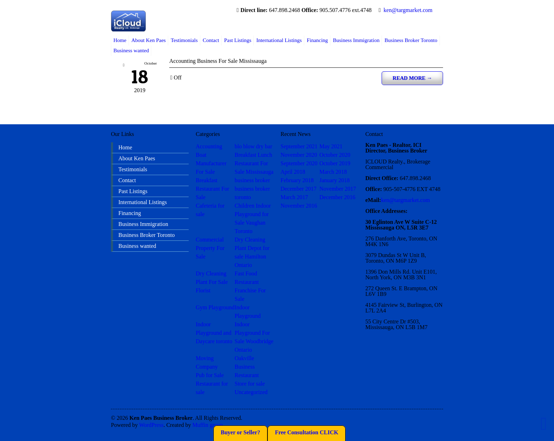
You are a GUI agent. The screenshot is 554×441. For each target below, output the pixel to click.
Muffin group (207, 425)
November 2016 (299, 206)
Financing (317, 40)
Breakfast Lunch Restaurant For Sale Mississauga (254, 163)
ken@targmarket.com (408, 10)
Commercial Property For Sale (210, 248)
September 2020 (299, 163)
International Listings (279, 40)
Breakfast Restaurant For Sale (212, 188)
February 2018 (297, 180)
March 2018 (333, 172)
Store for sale (250, 384)
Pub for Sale (210, 375)
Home (119, 40)
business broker (252, 180)
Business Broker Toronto (410, 40)
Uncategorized (251, 392)
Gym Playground (215, 307)
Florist (203, 290)
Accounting (209, 146)
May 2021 (330, 146)
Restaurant (247, 375)
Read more (412, 78)
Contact (211, 40)
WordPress (151, 425)
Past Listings (237, 40)
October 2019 (334, 163)
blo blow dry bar (253, 146)
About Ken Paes (148, 40)
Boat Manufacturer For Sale (211, 163)
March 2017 (294, 197)
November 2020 (299, 155)
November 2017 (337, 189)
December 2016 (337, 197)
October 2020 (334, 155)
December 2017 (299, 189)
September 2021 (299, 146)
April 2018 (293, 172)
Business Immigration (356, 40)
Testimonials (184, 40)
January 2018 (334, 180)
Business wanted (131, 50)
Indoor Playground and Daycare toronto (214, 332)
